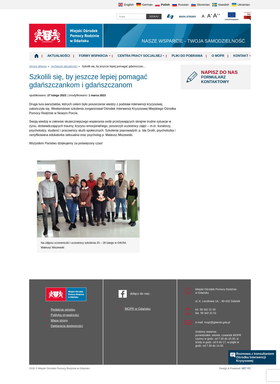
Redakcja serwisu (63, 309)
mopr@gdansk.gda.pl (217, 322)
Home (36, 55)
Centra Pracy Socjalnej (140, 55)
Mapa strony (187, 16)
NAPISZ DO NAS (223, 77)
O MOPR (218, 55)
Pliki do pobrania (187, 55)
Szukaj (153, 16)
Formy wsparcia (93, 55)
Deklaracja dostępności (67, 326)
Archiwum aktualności (64, 66)
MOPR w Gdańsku (137, 308)
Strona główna (38, 66)
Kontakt (240, 55)
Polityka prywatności (65, 315)
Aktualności (58, 55)
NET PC (246, 369)
